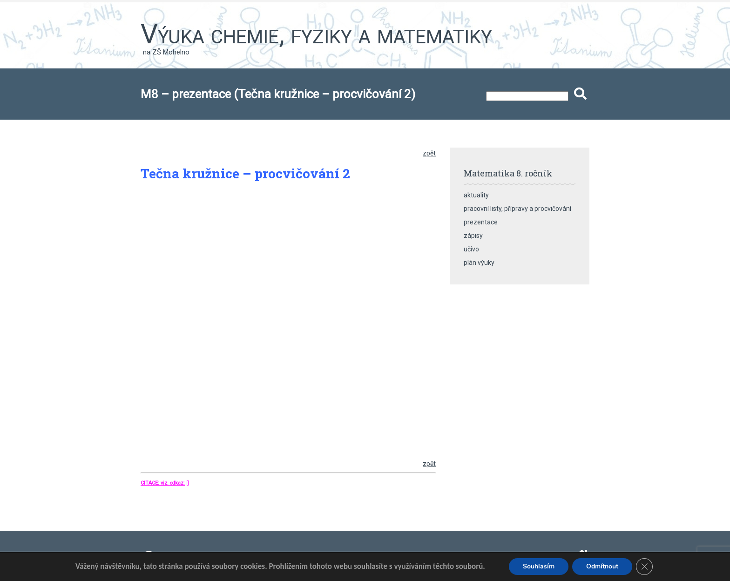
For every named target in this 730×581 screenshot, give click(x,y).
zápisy (473, 235)
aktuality (476, 195)
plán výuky (479, 262)
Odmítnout (602, 566)
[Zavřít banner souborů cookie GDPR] (644, 566)
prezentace (481, 222)
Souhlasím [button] (538, 566)
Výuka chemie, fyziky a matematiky (316, 34)
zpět (429, 153)
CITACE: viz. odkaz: (163, 483)
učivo (471, 249)
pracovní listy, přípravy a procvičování (517, 208)
